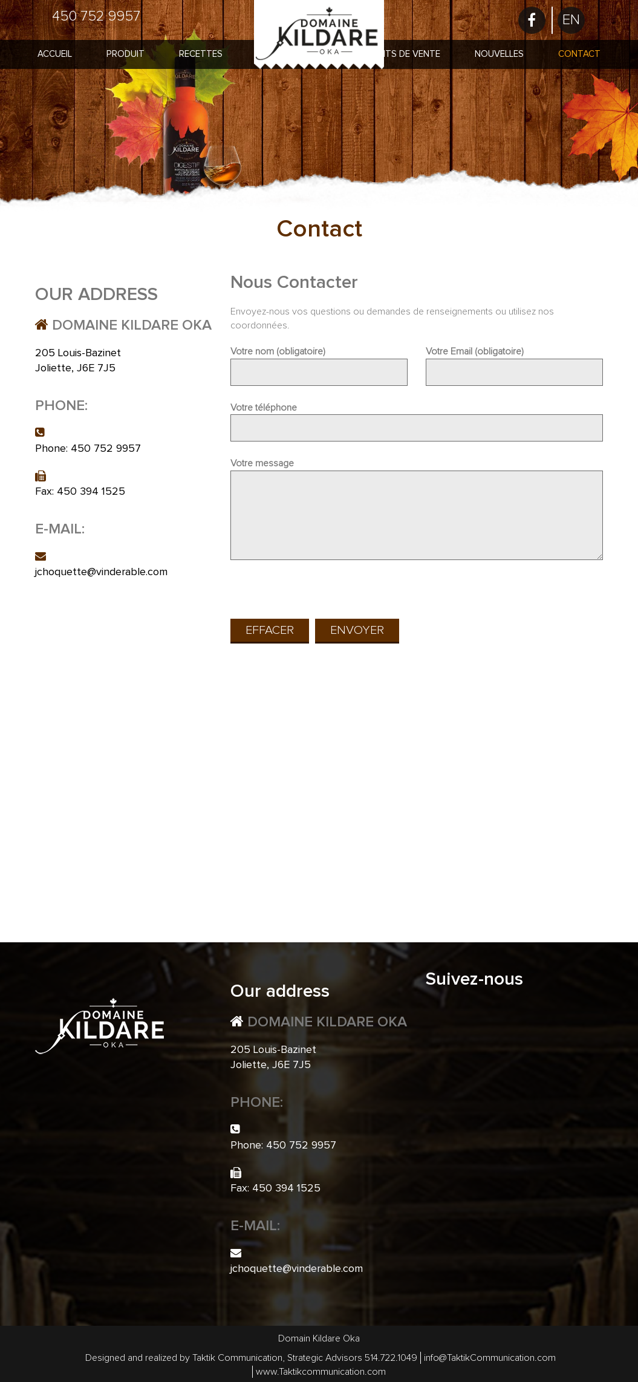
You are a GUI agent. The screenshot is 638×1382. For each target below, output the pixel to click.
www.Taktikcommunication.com (321, 1372)
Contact (579, 54)
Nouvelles (499, 54)
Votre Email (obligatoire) (514, 362)
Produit (125, 54)
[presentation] (322, 590)
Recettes (201, 54)
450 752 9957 (96, 16)
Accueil (54, 54)
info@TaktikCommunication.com (490, 1358)
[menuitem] (571, 20)
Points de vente (402, 54)
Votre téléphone (417, 418)
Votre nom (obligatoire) (319, 362)
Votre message (417, 510)
